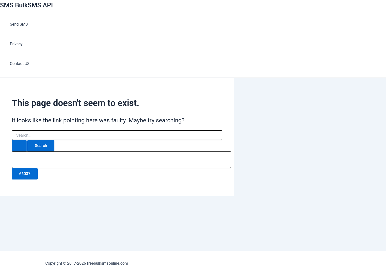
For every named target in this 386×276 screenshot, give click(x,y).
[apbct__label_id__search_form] (121, 159)
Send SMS (19, 24)
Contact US (20, 63)
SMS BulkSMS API (26, 5)
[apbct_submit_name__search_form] (25, 173)
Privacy (16, 44)
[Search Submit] (19, 145)
